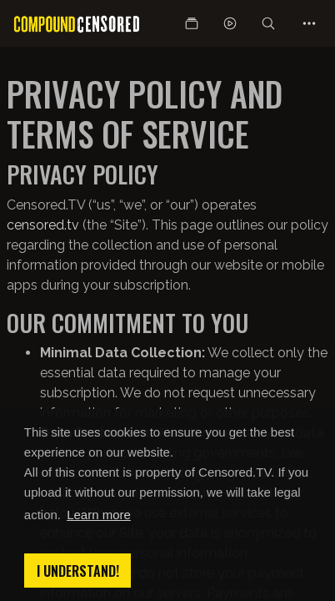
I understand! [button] (78, 571)
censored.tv (43, 225)
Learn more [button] (99, 515)
